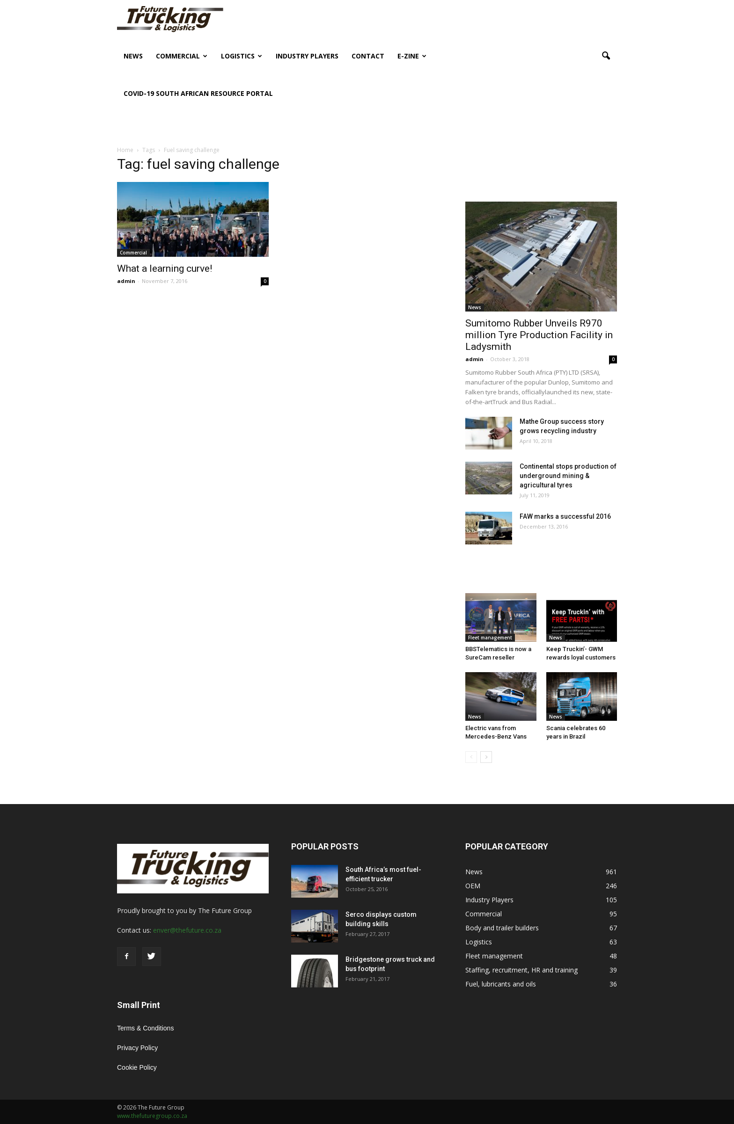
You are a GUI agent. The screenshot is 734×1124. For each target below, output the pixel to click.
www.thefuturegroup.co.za (152, 1116)
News (133, 55)
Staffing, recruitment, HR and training (521, 969)
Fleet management (490, 637)
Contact (368, 55)
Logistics (241, 55)
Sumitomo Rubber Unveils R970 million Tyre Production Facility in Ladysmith (539, 335)
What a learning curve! (164, 268)
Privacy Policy (137, 1047)
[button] (606, 56)
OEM (472, 885)
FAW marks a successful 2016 (565, 516)
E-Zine (411, 55)
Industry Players (307, 55)
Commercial (181, 55)
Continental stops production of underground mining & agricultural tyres (568, 476)
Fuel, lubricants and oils (500, 983)
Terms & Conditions (145, 1028)
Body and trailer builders (502, 927)
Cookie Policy (137, 1067)
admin (126, 280)
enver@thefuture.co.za (187, 930)
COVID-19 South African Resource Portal (198, 93)
